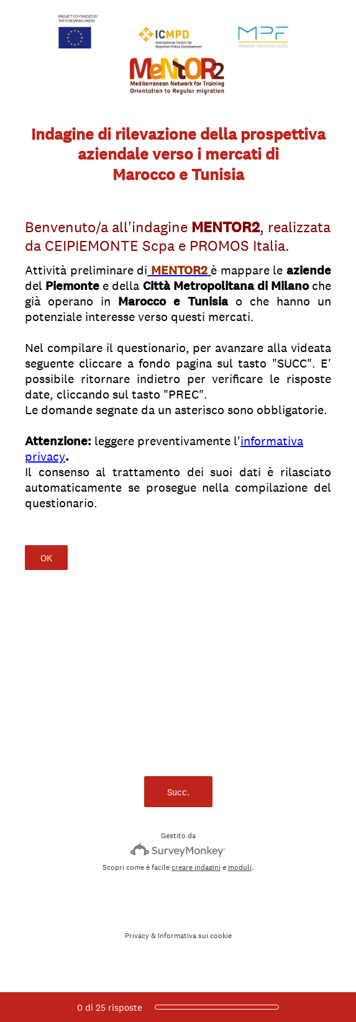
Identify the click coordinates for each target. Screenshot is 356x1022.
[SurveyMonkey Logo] (178, 849)
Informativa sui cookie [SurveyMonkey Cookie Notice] (195, 936)
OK (46, 558)
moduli (240, 867)
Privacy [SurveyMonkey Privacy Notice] (137, 936)
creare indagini (196, 867)
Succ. (178, 792)
